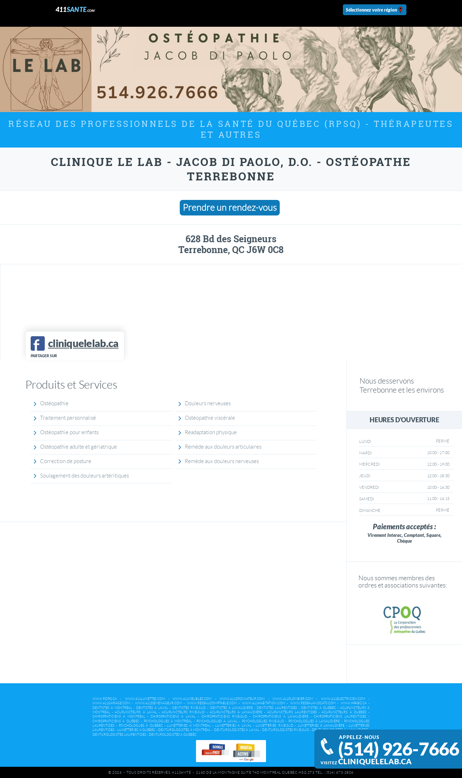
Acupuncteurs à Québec (344, 712)
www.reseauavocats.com (313, 703)
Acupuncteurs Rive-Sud (183, 712)
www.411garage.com (111, 703)
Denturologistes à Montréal (184, 730)
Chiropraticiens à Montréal (118, 716)
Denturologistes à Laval (236, 730)
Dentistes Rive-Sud (189, 708)
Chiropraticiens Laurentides (340, 716)
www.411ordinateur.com (242, 699)
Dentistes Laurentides (277, 708)
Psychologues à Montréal (168, 721)
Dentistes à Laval (152, 708)
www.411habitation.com (263, 703)
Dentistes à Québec (318, 708)
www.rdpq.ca (104, 699)
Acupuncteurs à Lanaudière (236, 712)
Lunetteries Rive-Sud (274, 725)
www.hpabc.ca (354, 703)
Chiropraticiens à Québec (115, 721)
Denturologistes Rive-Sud (285, 730)
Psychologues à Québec (141, 725)
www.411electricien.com (343, 699)
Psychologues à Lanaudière (314, 721)
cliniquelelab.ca (375, 761)
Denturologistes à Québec (172, 734)
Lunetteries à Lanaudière (321, 725)
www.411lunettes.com (145, 699)
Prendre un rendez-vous (230, 208)
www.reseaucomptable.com (212, 703)
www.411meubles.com (192, 699)
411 (75, 9)
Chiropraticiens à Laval (173, 716)
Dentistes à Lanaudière (231, 708)
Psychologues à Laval (216, 721)
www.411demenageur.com (158, 703)
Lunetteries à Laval (233, 725)
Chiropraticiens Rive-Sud (224, 716)
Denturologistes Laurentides (119, 734)
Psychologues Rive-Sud (263, 721)
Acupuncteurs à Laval (136, 712)
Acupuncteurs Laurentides (292, 712)
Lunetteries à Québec (136, 730)
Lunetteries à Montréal (189, 725)
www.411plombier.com (293, 699)
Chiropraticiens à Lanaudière (280, 716)
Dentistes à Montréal (112, 708)
